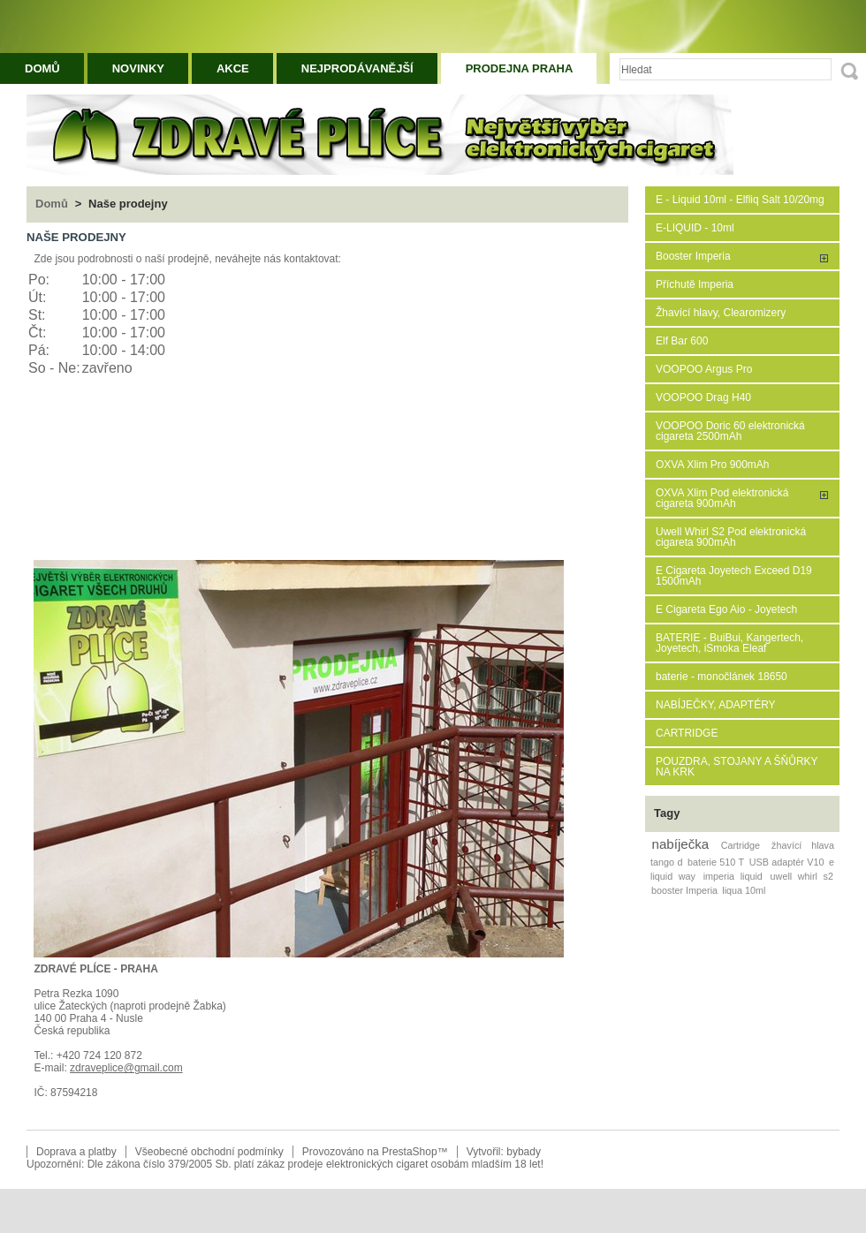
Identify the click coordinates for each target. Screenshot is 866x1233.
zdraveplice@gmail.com (126, 1068)
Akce (232, 68)
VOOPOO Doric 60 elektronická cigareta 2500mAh (730, 431)
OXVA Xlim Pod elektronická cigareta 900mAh (722, 498)
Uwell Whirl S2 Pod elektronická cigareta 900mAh (731, 537)
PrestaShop (409, 1152)
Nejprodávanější (357, 68)
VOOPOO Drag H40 (703, 397)
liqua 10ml (743, 890)
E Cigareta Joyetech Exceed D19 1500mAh (734, 575)
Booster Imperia (693, 256)
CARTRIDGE (687, 733)
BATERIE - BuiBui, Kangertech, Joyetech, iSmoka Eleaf (729, 643)
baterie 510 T (715, 862)
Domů (42, 68)
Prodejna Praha (520, 68)
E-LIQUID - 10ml (695, 228)
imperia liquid (733, 876)
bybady (523, 1152)
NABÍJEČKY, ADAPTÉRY (716, 705)
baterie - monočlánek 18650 (721, 676)
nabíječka (681, 843)
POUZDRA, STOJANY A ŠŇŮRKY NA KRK (736, 766)
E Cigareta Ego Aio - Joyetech (726, 609)
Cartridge (740, 845)
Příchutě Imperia (694, 284)
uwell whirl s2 (802, 876)
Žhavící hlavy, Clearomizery (721, 312)
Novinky (138, 68)
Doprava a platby (76, 1152)
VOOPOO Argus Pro (704, 369)
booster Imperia (684, 890)
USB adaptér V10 (786, 862)
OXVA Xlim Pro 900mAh (713, 464)
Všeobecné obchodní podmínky (209, 1152)
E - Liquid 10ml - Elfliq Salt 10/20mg (740, 199)
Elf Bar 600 (682, 341)
